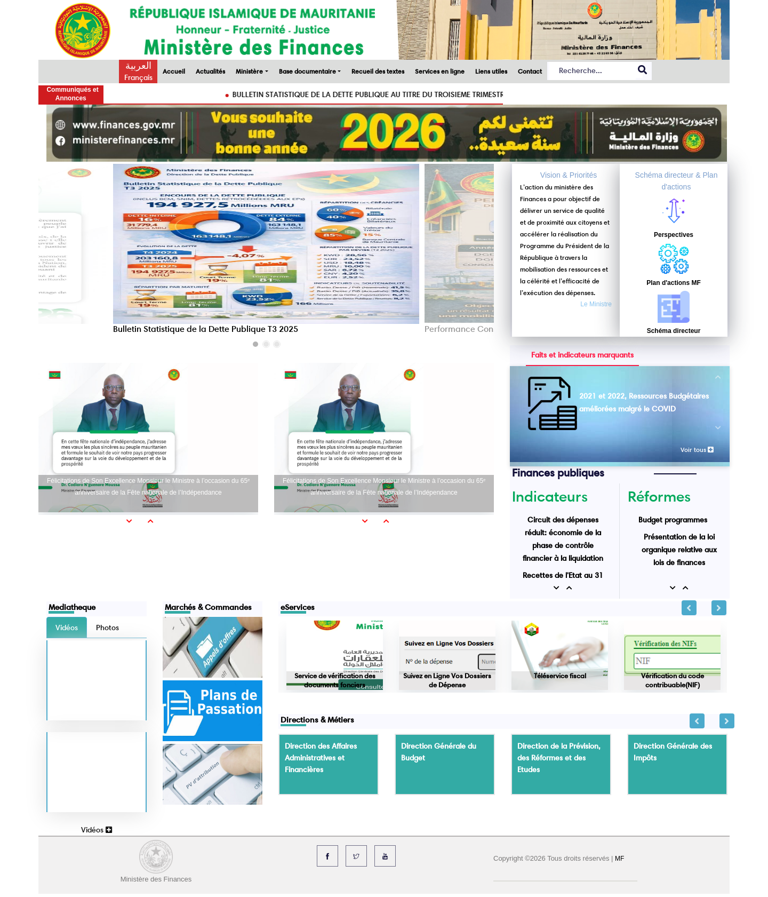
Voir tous (697, 450)
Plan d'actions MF (673, 283)
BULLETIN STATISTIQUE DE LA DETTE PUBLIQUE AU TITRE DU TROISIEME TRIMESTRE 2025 (392, 94)
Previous (689, 607)
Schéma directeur (674, 331)
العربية (138, 66)
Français (138, 77)
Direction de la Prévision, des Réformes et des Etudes (559, 757)
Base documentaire (307, 71)
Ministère (249, 71)
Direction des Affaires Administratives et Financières (321, 757)
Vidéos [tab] (66, 627)
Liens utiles (491, 71)
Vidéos (96, 830)
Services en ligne (440, 71)
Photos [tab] (107, 627)
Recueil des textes (377, 71)
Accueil (174, 71)
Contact (530, 71)
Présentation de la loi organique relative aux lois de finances (679, 549)
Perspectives (673, 235)
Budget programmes (672, 520)
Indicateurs (550, 496)
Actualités (210, 71)
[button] (255, 344)
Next (718, 607)
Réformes (659, 496)
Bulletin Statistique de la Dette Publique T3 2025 (205, 329)
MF (619, 858)
